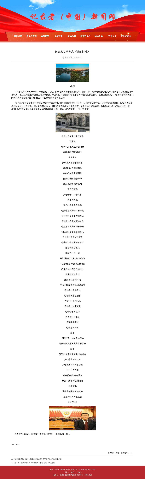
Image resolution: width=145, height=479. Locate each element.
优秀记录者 (85, 36)
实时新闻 (45, 36)
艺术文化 (112, 36)
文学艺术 (58, 36)
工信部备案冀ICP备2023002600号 (71, 475)
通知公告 (99, 36)
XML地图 (88, 475)
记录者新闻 (31, 36)
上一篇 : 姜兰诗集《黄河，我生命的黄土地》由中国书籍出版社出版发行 (36, 459)
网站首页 (18, 36)
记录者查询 (126, 36)
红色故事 (72, 36)
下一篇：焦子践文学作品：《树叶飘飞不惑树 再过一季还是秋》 (33, 463)
